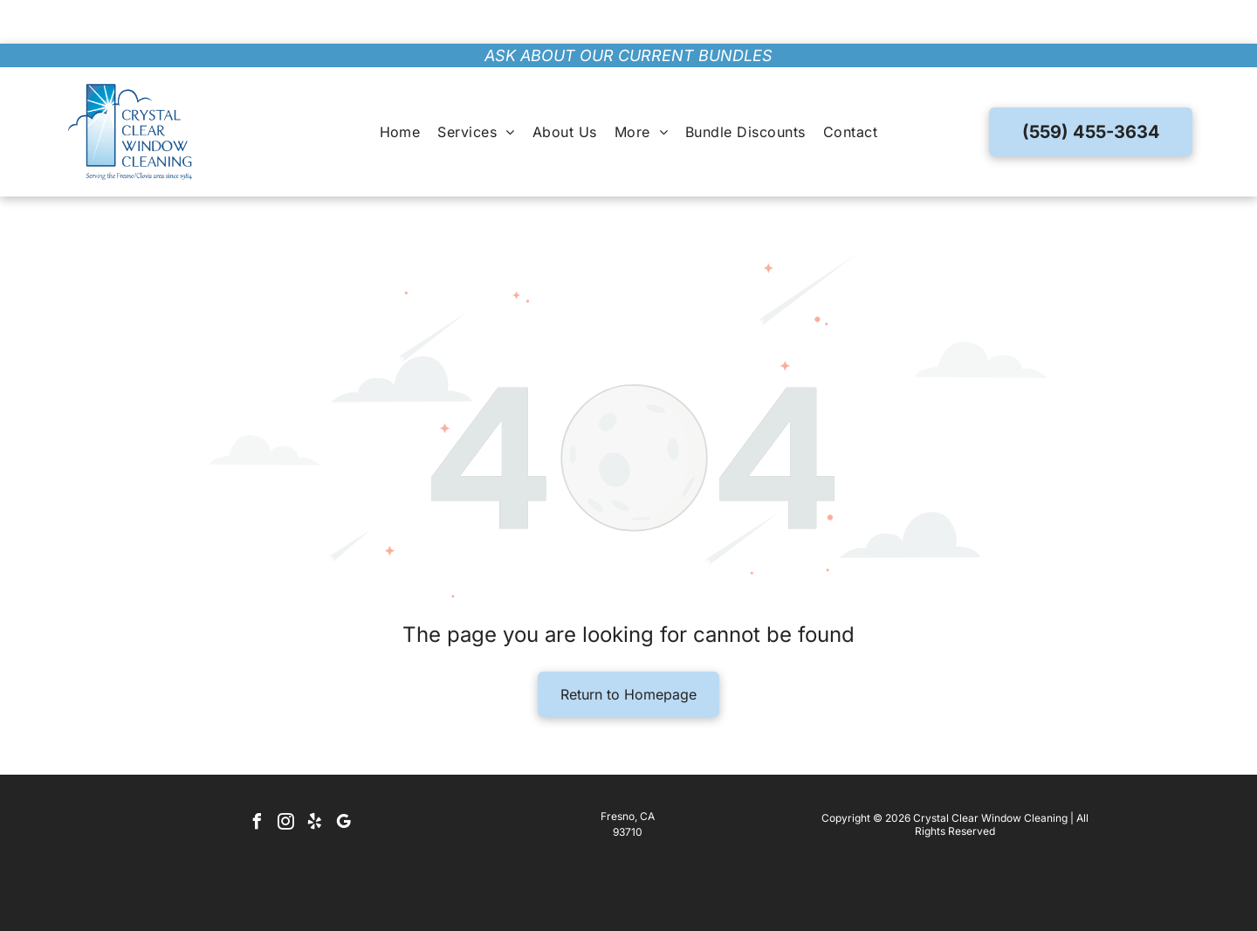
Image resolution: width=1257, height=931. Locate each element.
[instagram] (285, 780)
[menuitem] (400, 88)
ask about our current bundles (628, 12)
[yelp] (314, 780)
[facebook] (256, 780)
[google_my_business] (343, 780)
